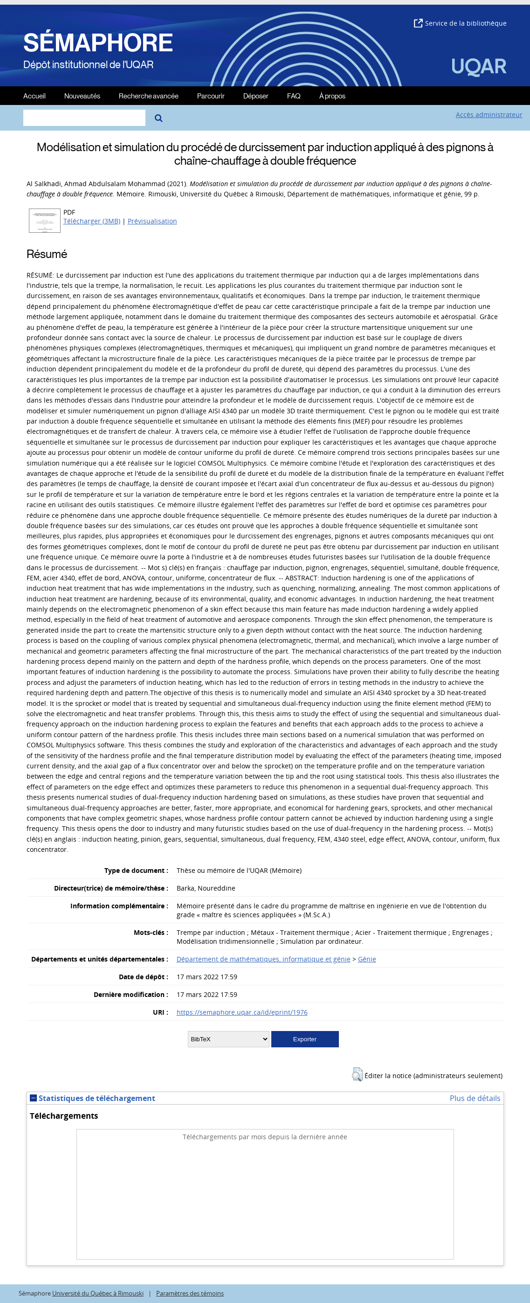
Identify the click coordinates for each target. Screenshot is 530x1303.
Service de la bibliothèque (460, 23)
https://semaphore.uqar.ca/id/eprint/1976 (242, 1012)
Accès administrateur (489, 114)
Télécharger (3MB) (91, 220)
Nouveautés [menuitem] (82, 95)
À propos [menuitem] (332, 95)
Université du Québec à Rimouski (98, 1293)
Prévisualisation (152, 220)
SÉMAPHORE (98, 43)
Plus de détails (475, 1098)
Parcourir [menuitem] (211, 95)
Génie (367, 959)
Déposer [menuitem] (255, 95)
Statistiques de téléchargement (92, 1098)
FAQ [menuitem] (294, 95)
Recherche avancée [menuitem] (149, 95)
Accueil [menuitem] (34, 95)
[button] (357, 1074)
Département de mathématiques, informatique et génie (264, 959)
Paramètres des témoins (190, 1293)
